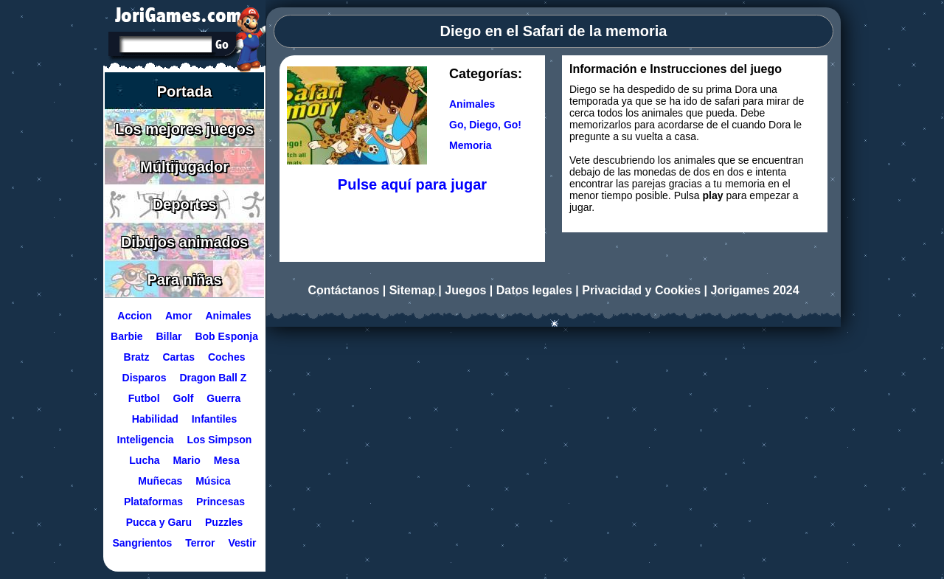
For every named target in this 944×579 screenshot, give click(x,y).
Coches (227, 357)
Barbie (127, 336)
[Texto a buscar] (164, 45)
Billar (169, 336)
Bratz (137, 357)
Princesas (220, 501)
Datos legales (534, 290)
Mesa (227, 460)
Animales (228, 316)
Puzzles (224, 522)
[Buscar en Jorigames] (222, 44)
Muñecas (160, 481)
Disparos (144, 378)
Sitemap (412, 290)
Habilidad (155, 419)
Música (212, 481)
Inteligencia (145, 439)
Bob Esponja (226, 336)
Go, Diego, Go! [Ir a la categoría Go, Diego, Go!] (485, 125)
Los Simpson (219, 439)
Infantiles (214, 419)
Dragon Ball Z (212, 378)
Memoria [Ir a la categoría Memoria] (470, 145)
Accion (134, 316)
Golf (183, 398)
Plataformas (153, 501)
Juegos (465, 290)
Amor (178, 316)
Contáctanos (343, 290)
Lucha (144, 460)
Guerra (223, 398)
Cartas (178, 357)
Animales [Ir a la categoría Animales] (472, 104)
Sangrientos (142, 543)
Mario (186, 460)
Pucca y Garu (159, 522)
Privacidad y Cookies (641, 290)
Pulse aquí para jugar (412, 184)
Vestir (242, 543)
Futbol (144, 398)
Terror (200, 543)
